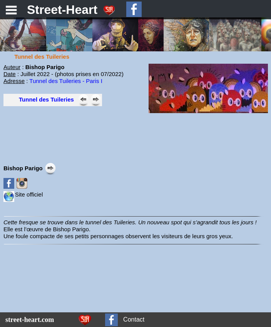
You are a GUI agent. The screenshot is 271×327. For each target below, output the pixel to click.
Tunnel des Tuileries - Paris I (65, 81)
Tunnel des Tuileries (46, 99)
